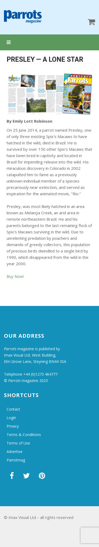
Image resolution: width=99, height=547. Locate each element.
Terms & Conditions (24, 434)
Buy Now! (15, 276)
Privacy (13, 426)
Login (11, 417)
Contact (13, 409)
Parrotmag (16, 459)
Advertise (14, 451)
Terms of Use (18, 443)
